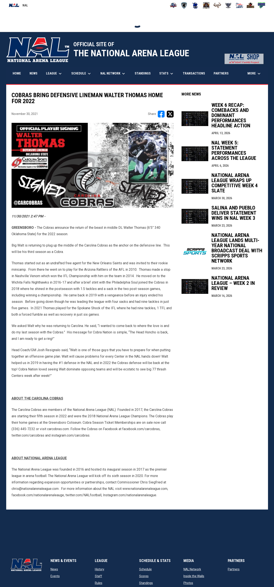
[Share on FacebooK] (161, 114)
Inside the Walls (193, 576)
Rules (98, 583)
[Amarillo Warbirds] (173, 5)
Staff (98, 576)
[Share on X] (170, 114)
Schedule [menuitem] (81, 73)
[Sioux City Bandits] (251, 5)
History (99, 569)
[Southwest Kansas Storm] (261, 5)
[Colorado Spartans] (184, 5)
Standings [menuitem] (143, 73)
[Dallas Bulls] (195, 5)
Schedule (145, 569)
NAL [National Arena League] (18, 6)
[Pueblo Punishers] (228, 5)
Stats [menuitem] (166, 73)
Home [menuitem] (17, 73)
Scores (144, 576)
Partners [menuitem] (221, 73)
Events (55, 576)
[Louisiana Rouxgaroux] (206, 5)
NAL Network (192, 569)
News (54, 569)
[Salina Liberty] (239, 5)
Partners (234, 569)
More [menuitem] (254, 73)
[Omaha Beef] (217, 5)
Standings (146, 583)
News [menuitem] (33, 73)
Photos (188, 583)
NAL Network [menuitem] (114, 73)
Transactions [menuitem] (194, 73)
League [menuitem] (54, 73)
